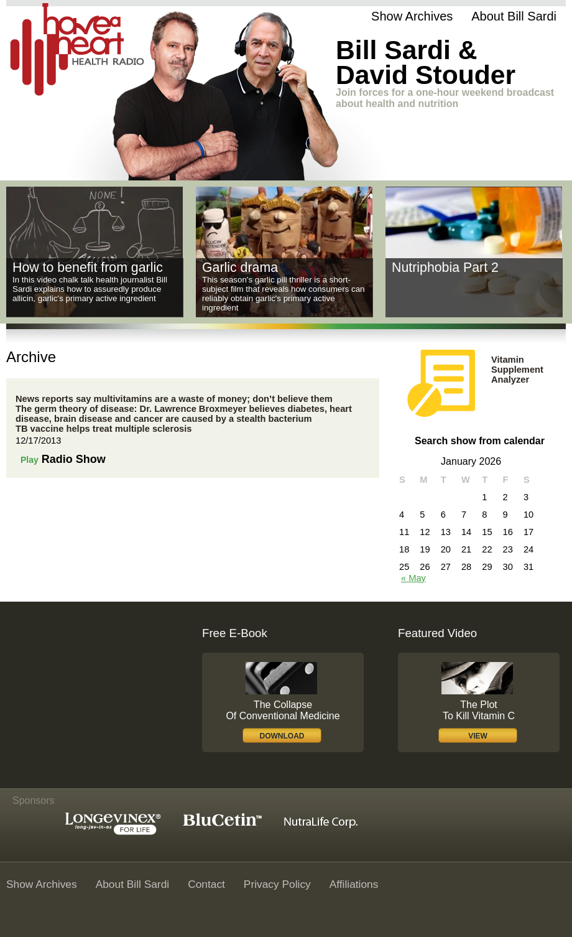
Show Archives (412, 16)
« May (413, 578)
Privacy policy (277, 884)
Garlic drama (240, 267)
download (282, 736)
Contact (206, 884)
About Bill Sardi (513, 16)
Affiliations (354, 884)
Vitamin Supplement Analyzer (517, 370)
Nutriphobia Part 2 (445, 267)
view (477, 736)
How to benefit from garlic (87, 267)
